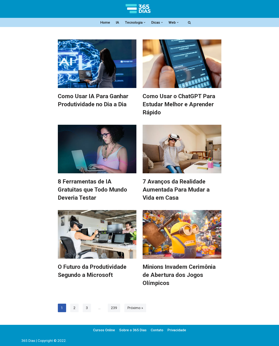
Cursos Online (104, 330)
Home (105, 22)
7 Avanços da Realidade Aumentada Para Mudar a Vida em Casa (176, 189)
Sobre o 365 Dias (133, 330)
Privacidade (176, 330)
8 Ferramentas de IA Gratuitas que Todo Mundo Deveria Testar (92, 189)
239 (114, 308)
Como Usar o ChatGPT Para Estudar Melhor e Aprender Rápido (179, 104)
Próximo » (135, 308)
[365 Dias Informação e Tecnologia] (139, 9)
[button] (145, 22)
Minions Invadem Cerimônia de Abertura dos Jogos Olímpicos (179, 274)
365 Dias (28, 341)
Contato (157, 330)
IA (117, 22)
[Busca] (189, 22)
